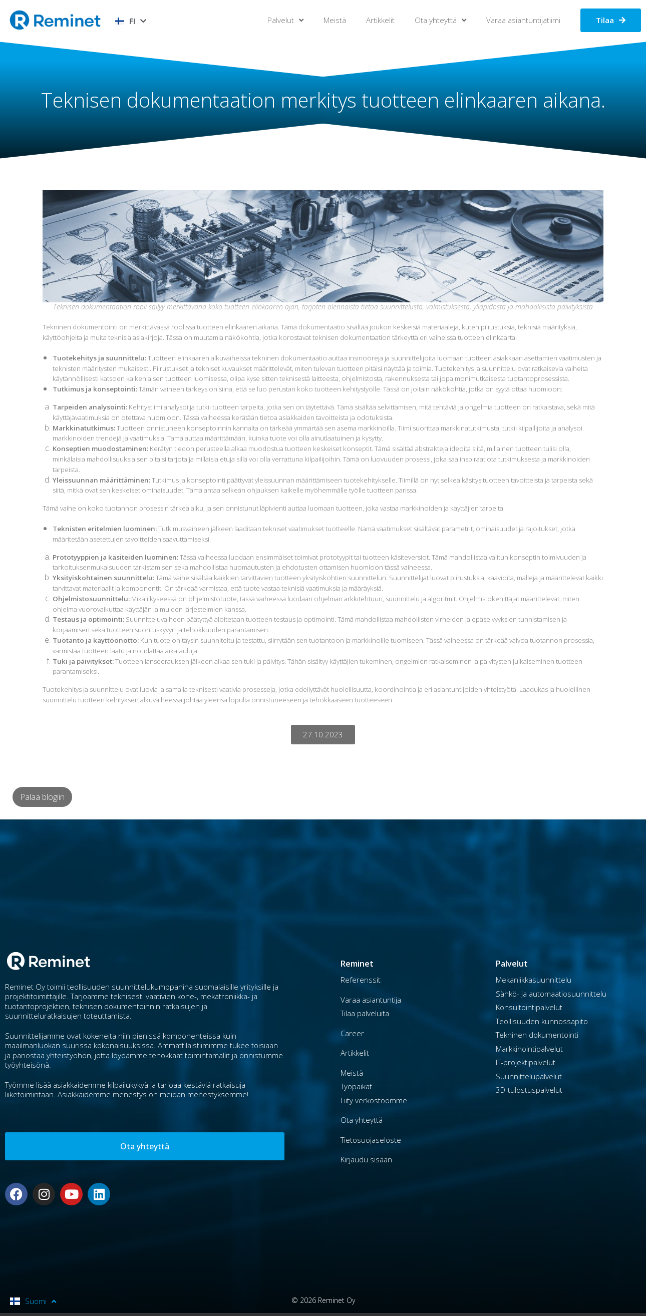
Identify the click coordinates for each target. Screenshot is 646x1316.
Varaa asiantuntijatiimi (523, 20)
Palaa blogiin (42, 796)
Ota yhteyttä (440, 20)
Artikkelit (380, 20)
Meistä (335, 20)
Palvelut (285, 20)
